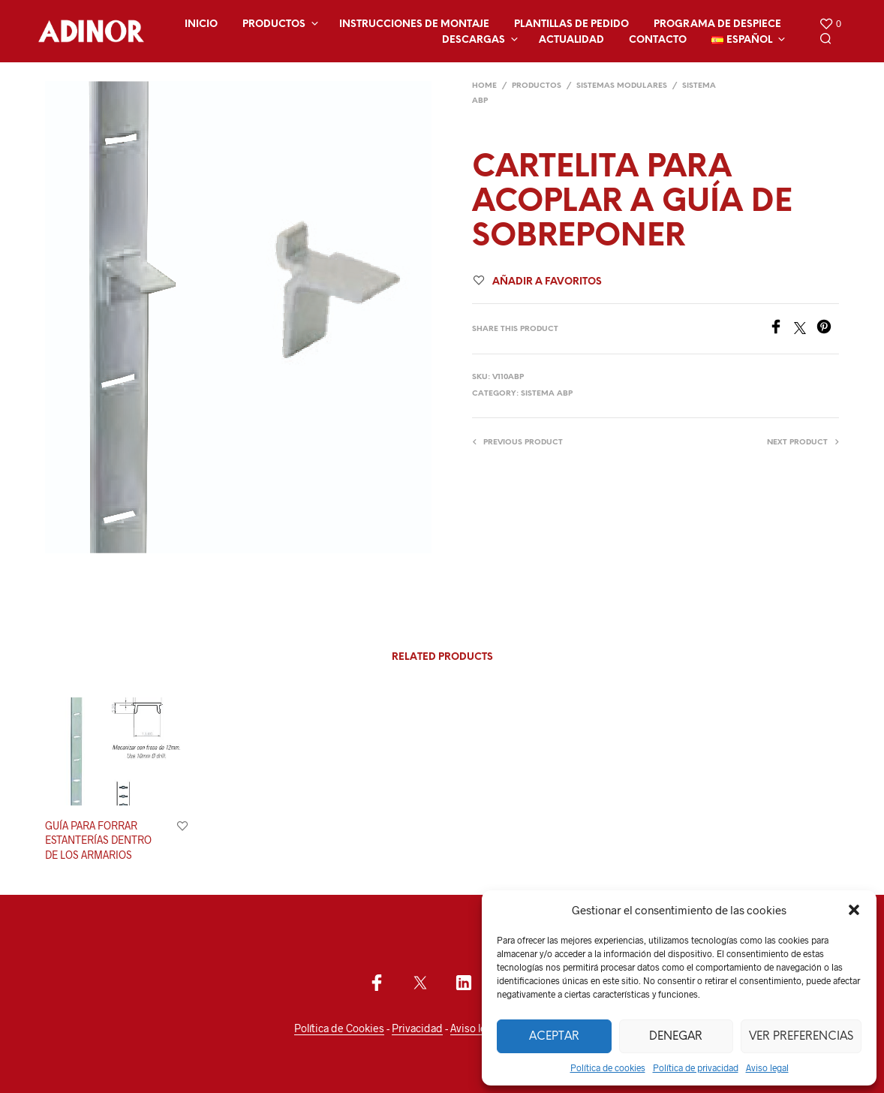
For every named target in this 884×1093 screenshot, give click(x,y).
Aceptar (554, 1037)
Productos (273, 24)
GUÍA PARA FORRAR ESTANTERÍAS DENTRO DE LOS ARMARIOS (98, 840)
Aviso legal (767, 1067)
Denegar (675, 1037)
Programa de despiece (717, 24)
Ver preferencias (801, 1037)
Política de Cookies (339, 1028)
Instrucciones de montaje (414, 24)
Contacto (658, 40)
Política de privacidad (695, 1067)
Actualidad (571, 40)
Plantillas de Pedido (571, 24)
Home (484, 86)
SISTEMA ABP (547, 394)
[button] (853, 909)
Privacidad (417, 1028)
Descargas (473, 40)
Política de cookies (607, 1067)
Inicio (201, 24)
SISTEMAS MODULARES (621, 86)
